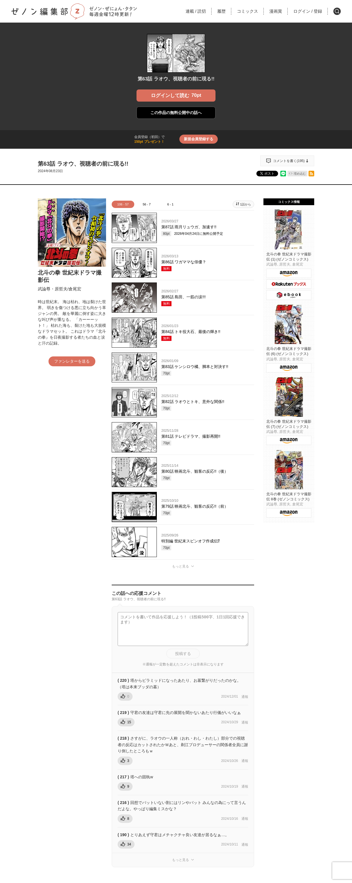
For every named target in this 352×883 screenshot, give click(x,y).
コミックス (247, 11)
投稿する (183, 653)
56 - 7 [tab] (147, 204)
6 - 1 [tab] (170, 204)
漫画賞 (275, 11)
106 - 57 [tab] (123, 204)
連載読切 (196, 11)
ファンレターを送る (72, 361)
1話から (245, 204)
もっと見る (180, 566)
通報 (244, 697)
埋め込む (300, 173)
